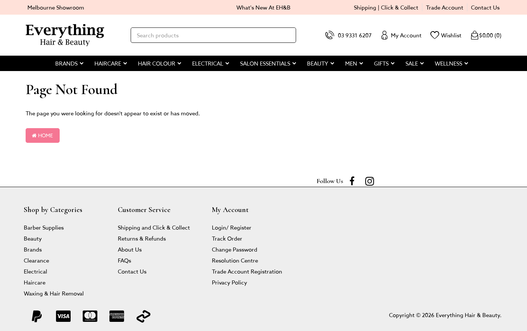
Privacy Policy (229, 282)
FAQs (124, 260)
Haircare (34, 282)
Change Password (234, 249)
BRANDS (66, 63)
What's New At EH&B (263, 7)
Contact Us (485, 7)
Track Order (227, 238)
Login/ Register (231, 227)
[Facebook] (352, 181)
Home (42, 135)
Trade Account (444, 7)
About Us (130, 249)
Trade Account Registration (247, 271)
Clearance (36, 260)
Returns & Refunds (142, 238)
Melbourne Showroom (55, 7)
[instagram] (369, 181)
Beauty (33, 238)
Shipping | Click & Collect (386, 7)
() (485, 35)
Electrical (35, 271)
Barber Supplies (44, 227)
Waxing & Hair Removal (54, 293)
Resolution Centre (235, 260)
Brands (33, 249)
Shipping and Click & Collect (154, 227)
